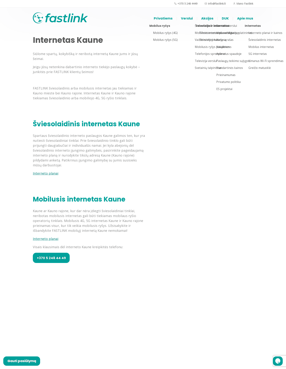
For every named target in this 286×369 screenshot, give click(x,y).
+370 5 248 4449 (185, 3)
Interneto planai (45, 173)
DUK (225, 18)
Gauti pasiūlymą (21, 361)
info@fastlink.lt (215, 3)
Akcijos (207, 18)
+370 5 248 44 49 (51, 258)
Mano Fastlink (243, 3)
